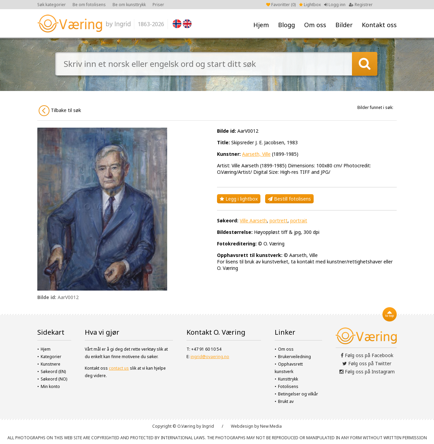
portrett (279, 220)
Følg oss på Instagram (367, 371)
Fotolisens (288, 386)
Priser (158, 4)
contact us (119, 368)
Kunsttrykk (288, 379)
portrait (298, 220)
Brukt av (286, 401)
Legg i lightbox (239, 199)
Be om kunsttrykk (129, 4)
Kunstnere (50, 364)
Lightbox (310, 4)
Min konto (50, 386)
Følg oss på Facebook (367, 355)
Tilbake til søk (60, 110)
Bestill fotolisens (289, 199)
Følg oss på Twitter (366, 363)
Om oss (315, 25)
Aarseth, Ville (256, 154)
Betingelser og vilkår (298, 394)
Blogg (286, 25)
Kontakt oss (379, 25)
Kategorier (51, 356)
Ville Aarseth (253, 220)
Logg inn (335, 4)
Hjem (261, 25)
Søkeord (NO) (54, 379)
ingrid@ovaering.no (210, 356)
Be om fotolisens (89, 4)
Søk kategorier (51, 4)
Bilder (344, 25)
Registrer (361, 4)
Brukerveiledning (294, 356)
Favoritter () (281, 4)
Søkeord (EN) (53, 371)
